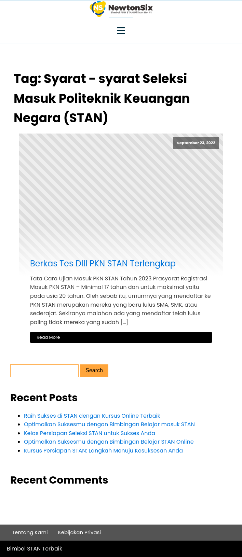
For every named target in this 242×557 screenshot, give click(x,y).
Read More (48, 337)
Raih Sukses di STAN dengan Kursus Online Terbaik (92, 416)
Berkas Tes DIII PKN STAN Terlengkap (103, 264)
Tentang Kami (30, 532)
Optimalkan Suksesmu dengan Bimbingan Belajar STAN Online (109, 442)
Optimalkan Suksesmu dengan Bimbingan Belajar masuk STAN (109, 424)
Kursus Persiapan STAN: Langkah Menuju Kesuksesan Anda (103, 451)
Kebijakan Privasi (79, 532)
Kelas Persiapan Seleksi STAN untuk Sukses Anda (89, 433)
